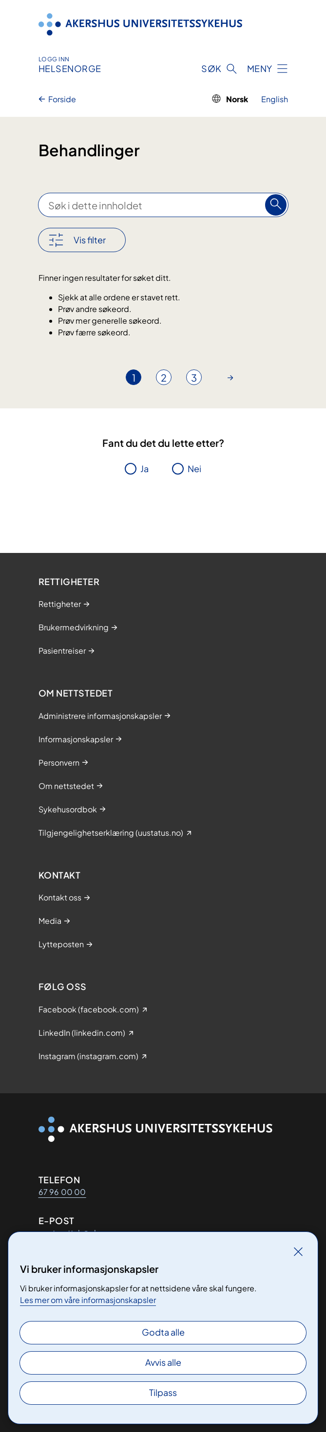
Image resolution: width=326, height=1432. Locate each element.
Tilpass (163, 1392)
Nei (194, 468)
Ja (144, 468)
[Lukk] (298, 1251)
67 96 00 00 (62, 1192)
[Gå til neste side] (230, 377)
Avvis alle (163, 1362)
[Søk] (276, 205)
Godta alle (163, 1332)
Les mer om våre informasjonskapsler (88, 1300)
